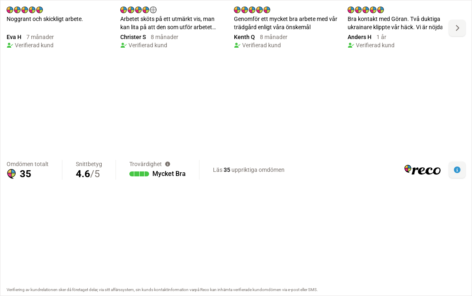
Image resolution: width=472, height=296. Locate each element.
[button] (457, 170)
